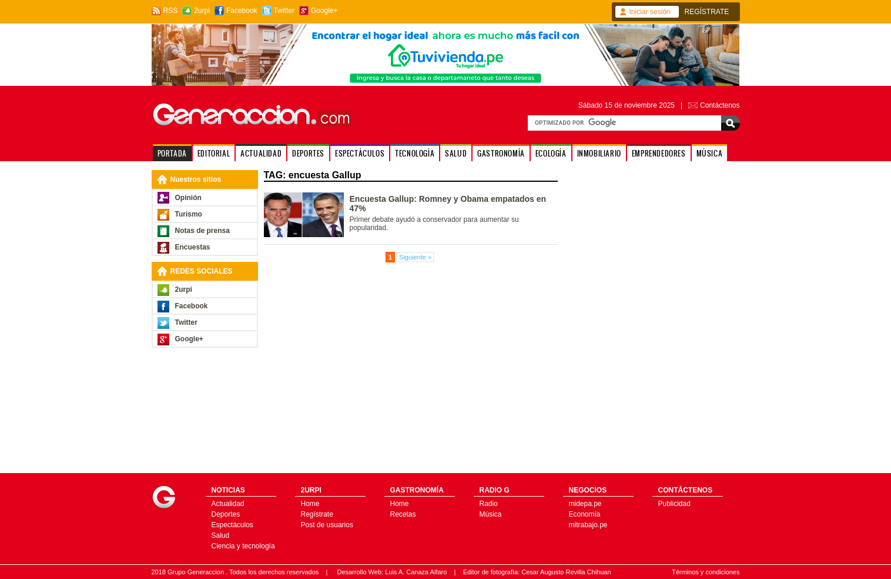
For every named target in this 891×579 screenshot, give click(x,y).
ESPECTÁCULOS (359, 153)
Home (310, 504)
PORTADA (172, 153)
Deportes (226, 514)
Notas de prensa (202, 231)
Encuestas (192, 247)
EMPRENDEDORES (659, 153)
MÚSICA (709, 153)
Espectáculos (232, 525)
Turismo (188, 214)
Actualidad (228, 504)
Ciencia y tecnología (243, 546)
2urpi (202, 10)
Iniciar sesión (650, 12)
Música (491, 514)
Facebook (241, 10)
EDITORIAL (213, 153)
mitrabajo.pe (588, 525)
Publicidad (674, 504)
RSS (170, 10)
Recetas (403, 514)
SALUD (456, 153)
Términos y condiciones (706, 571)
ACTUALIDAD (261, 153)
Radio (489, 504)
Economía (585, 514)
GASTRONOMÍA (501, 153)
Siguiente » (415, 257)
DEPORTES (308, 153)
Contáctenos (719, 105)
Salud (221, 535)
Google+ (324, 10)
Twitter (284, 10)
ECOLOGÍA (551, 153)
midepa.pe (585, 504)
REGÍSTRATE (707, 12)
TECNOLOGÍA (414, 153)
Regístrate (317, 514)
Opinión (188, 198)
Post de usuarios (327, 525)
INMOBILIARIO (599, 153)
